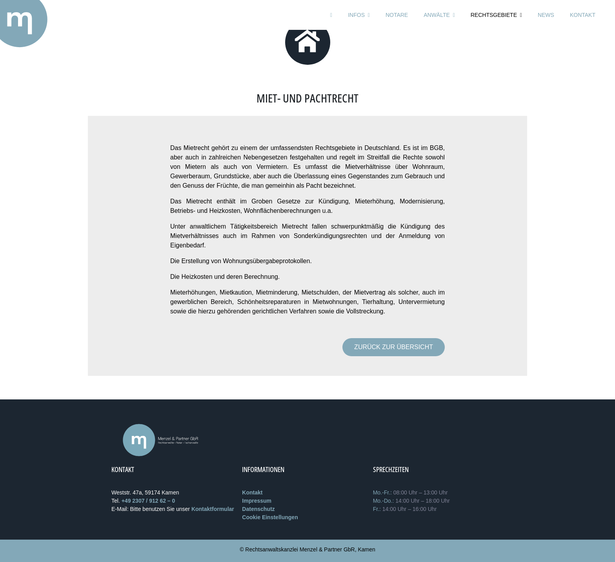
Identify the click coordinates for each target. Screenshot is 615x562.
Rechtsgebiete (496, 15)
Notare (397, 15)
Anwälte (439, 15)
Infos (359, 15)
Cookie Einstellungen (270, 517)
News (546, 15)
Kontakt (582, 15)
